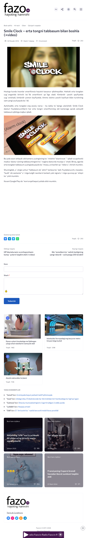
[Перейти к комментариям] (83, 528)
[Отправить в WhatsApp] (17, 238)
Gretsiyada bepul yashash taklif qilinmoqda (34, 395)
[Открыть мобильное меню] (81, 9)
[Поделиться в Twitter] (13, 238)
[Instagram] (12, 518)
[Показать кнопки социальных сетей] (62, 9)
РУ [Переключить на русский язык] (56, 9)
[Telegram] (25, 518)
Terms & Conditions (15, 513)
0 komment (41, 41)
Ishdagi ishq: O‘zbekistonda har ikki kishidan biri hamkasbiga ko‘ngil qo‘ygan (47, 399)
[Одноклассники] (21, 518)
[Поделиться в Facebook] (5, 238)
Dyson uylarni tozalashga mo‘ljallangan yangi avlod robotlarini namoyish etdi (21, 342)
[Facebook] (8, 518)
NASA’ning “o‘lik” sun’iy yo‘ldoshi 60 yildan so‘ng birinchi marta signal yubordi (23, 438)
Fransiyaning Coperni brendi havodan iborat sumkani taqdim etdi (63, 474)
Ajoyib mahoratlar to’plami (16, 378)
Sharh (7, 275)
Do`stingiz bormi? (56, 435)
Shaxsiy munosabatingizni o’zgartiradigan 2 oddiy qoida (42, 403)
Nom (6, 264)
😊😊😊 (11, 471)
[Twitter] (16, 518)
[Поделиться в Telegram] (9, 238)
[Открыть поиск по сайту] (75, 9)
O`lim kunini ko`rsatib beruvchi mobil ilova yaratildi (36, 410)
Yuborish (12, 301)
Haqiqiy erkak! (24, 406)
